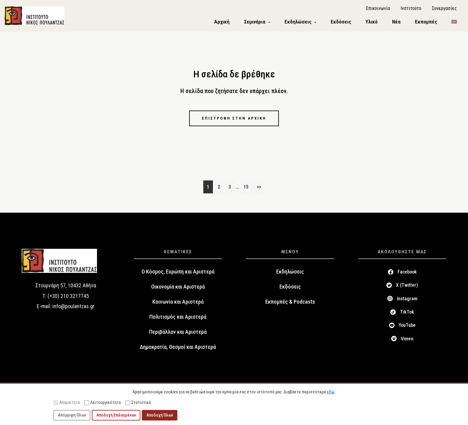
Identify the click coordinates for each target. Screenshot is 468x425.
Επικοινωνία (378, 9)
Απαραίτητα (66, 402)
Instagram (407, 301)
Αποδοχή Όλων (159, 415)
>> (259, 189)
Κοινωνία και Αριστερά (178, 304)
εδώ (331, 392)
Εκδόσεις (290, 289)
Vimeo (407, 341)
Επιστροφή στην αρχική (234, 120)
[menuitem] (454, 23)
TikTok (407, 314)
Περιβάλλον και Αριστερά (178, 334)
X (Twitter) (407, 288)
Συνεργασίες (444, 9)
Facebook (407, 274)
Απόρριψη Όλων (72, 415)
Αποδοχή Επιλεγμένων (116, 415)
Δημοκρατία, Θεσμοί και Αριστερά (178, 349)
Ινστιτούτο (411, 9)
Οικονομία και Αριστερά (178, 289)
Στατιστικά (138, 402)
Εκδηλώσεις (290, 274)
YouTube (407, 328)
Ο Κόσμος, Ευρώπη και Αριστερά (178, 274)
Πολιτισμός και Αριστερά (177, 319)
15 (247, 188)
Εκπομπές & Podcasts (290, 304)
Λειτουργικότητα (102, 402)
